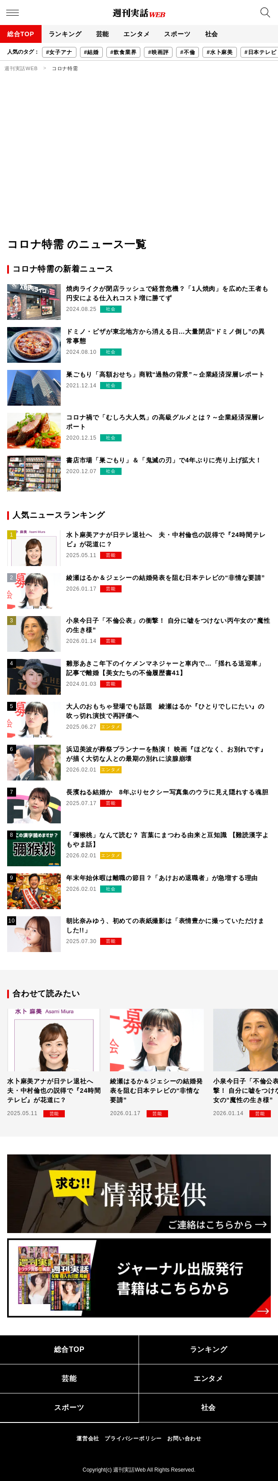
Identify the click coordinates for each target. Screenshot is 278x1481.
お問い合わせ (184, 1438)
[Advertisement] (139, 169)
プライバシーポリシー (133, 1438)
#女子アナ (59, 52)
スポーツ (177, 34)
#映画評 (158, 52)
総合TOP (20, 34)
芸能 (103, 34)
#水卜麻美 (219, 52)
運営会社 (87, 1438)
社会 (212, 34)
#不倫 (187, 52)
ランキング (65, 34)
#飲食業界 (123, 52)
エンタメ (136, 34)
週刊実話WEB (21, 68)
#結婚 (91, 52)
